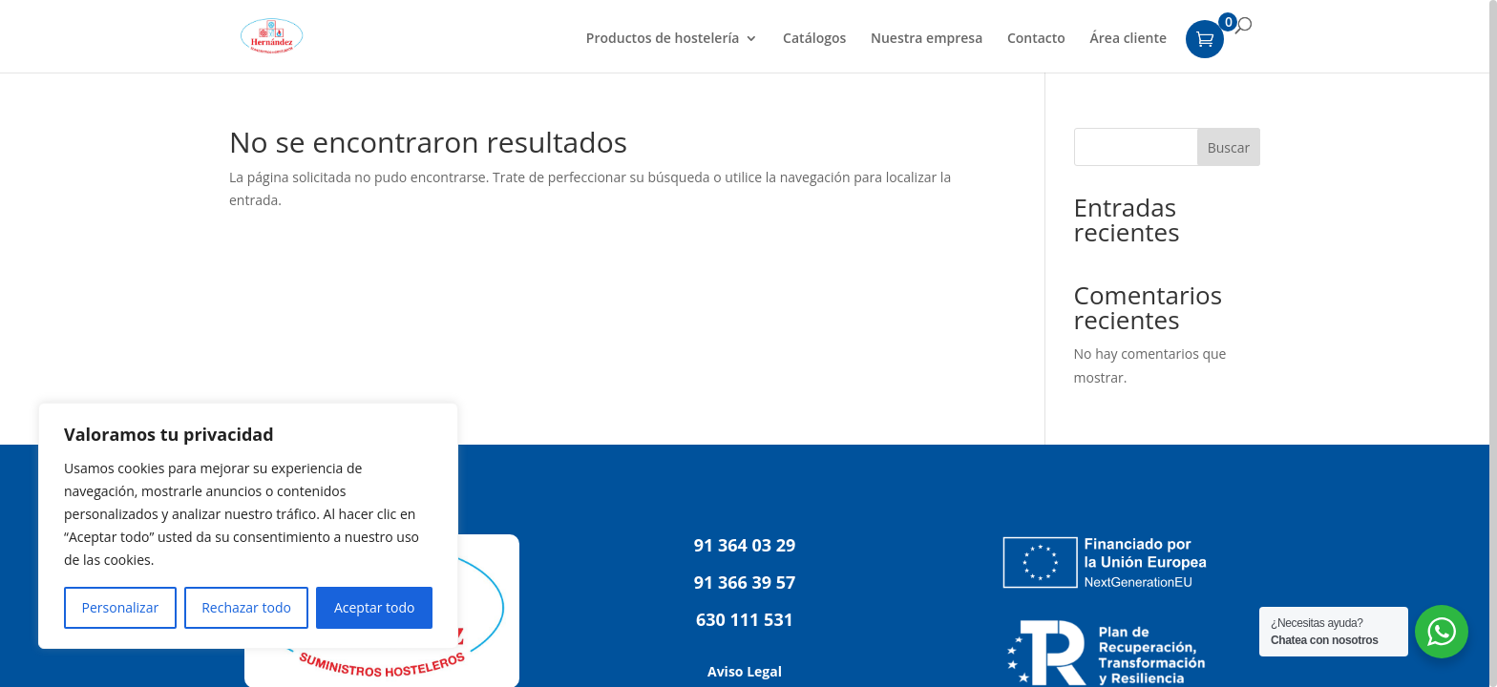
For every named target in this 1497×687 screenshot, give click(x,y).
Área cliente (1128, 39)
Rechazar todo (246, 607)
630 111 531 (744, 619)
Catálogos (814, 39)
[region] (748, 343)
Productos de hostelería (663, 39)
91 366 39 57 (745, 582)
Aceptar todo (374, 607)
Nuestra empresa (926, 39)
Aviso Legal (744, 671)
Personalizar (120, 607)
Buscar (1229, 147)
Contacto (1036, 39)
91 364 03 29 (745, 544)
